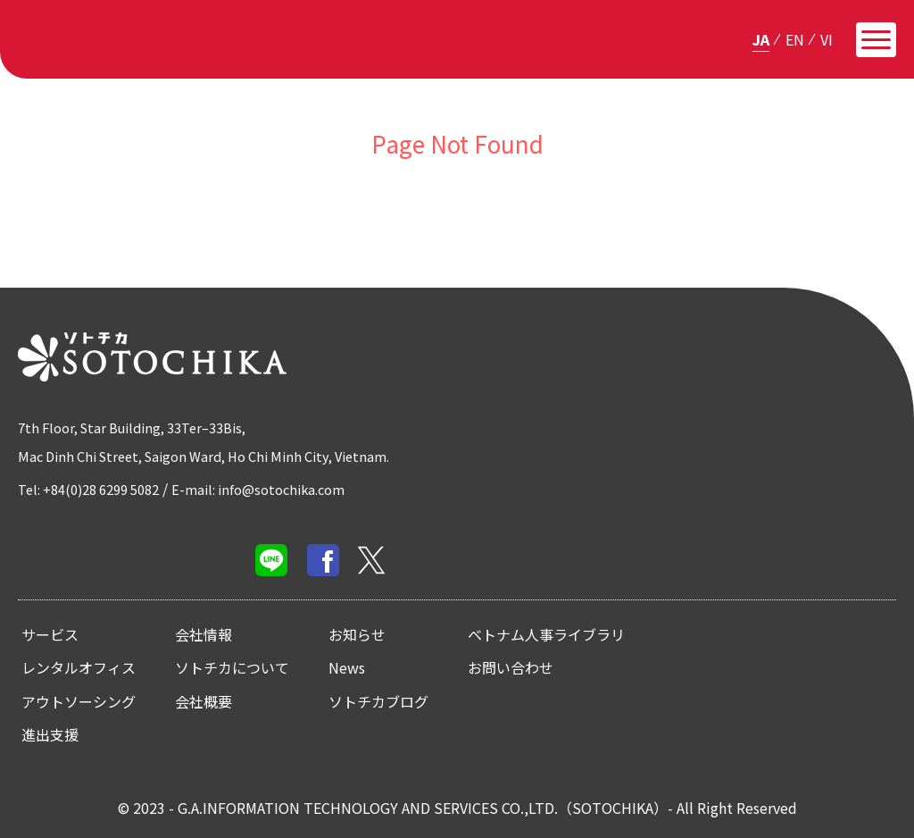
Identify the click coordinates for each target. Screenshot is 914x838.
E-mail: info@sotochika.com (284, 488)
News (346, 667)
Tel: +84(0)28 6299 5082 (98, 488)
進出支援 (50, 734)
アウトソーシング (78, 701)
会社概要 (203, 701)
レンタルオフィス (78, 667)
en (794, 38)
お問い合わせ (510, 667)
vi (826, 38)
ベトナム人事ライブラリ (546, 634)
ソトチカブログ (378, 701)
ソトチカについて (232, 667)
